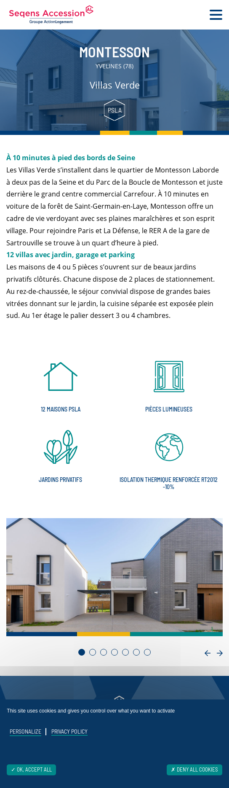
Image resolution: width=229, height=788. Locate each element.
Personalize (25, 731)
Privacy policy (69, 731)
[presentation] (207, 653)
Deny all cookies (194, 769)
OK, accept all (31, 769)
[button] (81, 652)
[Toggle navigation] (216, 14)
